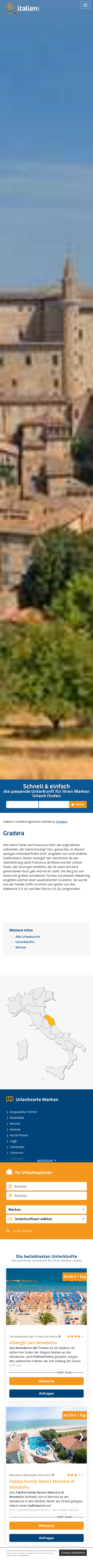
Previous (12, 1284)
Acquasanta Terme (23, 1099)
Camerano (17, 1134)
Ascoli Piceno (19, 1122)
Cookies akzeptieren (73, 1552)
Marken (47, 821)
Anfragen (46, 1380)
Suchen (78, 804)
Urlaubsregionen (27, 821)
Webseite (46, 1368)
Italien (7, 821)
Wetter (21, 934)
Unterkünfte (25, 929)
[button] (46, 1196)
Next (81, 1284)
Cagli (13, 1128)
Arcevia (15, 1116)
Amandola (17, 1105)
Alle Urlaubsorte (28, 924)
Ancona (15, 1111)
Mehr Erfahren (24, 1555)
